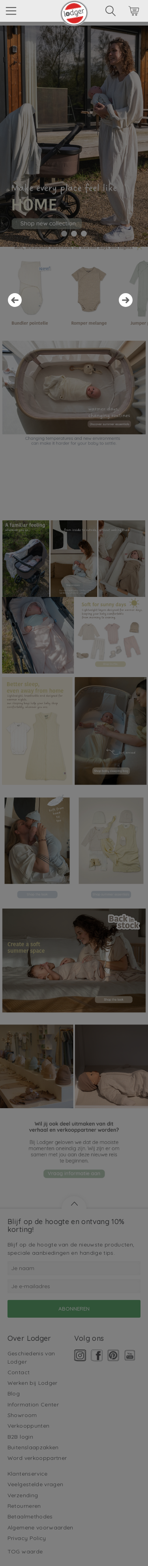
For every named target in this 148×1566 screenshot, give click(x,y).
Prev (18, 303)
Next (129, 303)
